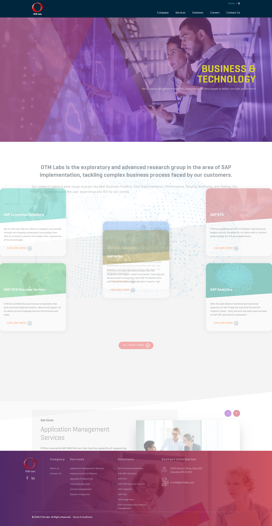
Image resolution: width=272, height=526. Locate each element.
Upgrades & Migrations (60, 479)
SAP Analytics (104, 489)
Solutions (197, 12)
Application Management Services (66, 468)
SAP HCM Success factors (110, 484)
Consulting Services (59, 484)
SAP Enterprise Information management (111, 507)
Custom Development (60, 489)
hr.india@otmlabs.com (158, 482)
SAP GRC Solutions (106, 473)
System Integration (59, 494)
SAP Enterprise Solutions (110, 468)
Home (231, 3)
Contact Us (233, 12)
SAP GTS (101, 479)
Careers (215, 12)
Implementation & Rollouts (62, 473)
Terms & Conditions (82, 517)
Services (180, 12)
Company (163, 12)
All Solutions (133, 348)
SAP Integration (105, 499)
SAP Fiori (101, 494)
